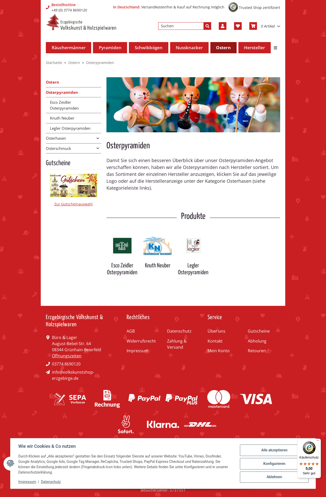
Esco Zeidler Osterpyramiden (122, 269)
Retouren (257, 351)
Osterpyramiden (62, 92)
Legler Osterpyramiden (193, 269)
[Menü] (318, 442)
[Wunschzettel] (238, 26)
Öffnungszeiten (67, 356)
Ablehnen (273, 477)
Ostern (52, 82)
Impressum (137, 351)
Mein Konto (219, 351)
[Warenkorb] (264, 26)
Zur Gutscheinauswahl (73, 204)
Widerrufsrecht (141, 341)
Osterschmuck (58, 148)
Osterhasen (56, 138)
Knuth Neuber (157, 266)
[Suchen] (181, 26)
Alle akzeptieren (274, 450)
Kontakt (215, 341)
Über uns (216, 331)
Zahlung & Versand (177, 344)
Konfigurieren (274, 464)
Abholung (257, 341)
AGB (131, 331)
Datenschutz (179, 331)
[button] (222, 26)
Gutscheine (259, 331)
